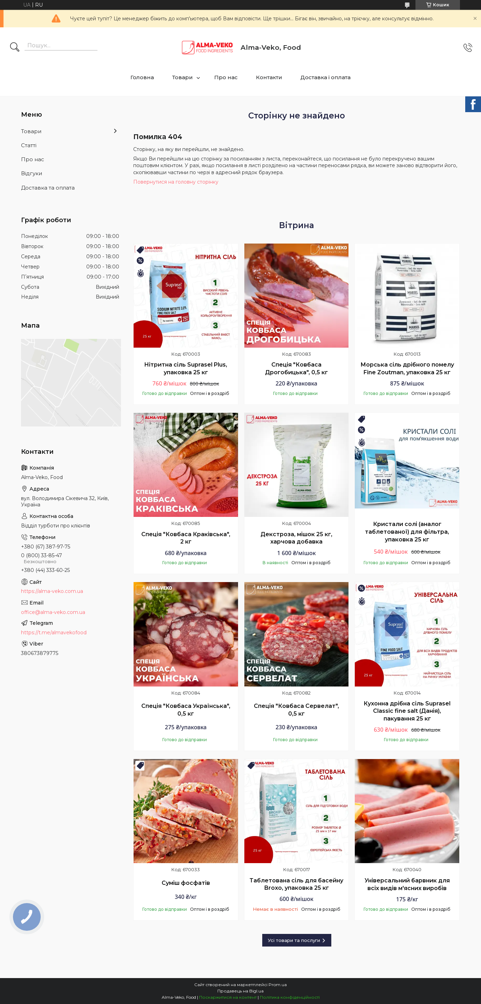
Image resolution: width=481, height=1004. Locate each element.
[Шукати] (14, 47)
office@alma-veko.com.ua (53, 612)
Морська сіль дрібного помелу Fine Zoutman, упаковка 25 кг (407, 368)
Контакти (269, 77)
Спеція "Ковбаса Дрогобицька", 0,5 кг (296, 368)
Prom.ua (278, 984)
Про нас (226, 77)
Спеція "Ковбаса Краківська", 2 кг (185, 538)
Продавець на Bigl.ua (240, 990)
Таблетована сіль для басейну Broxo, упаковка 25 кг (296, 884)
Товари (182, 77)
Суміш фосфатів (186, 883)
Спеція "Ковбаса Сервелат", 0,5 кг (296, 710)
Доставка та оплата (48, 187)
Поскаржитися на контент (228, 997)
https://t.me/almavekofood (54, 632)
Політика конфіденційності (290, 997)
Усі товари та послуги (294, 940)
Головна (142, 77)
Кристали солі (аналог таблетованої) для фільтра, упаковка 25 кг (407, 531)
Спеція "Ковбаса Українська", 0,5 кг (185, 710)
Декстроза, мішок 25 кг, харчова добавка (296, 538)
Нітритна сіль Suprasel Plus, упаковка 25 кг (185, 368)
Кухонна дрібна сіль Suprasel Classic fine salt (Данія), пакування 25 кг (407, 711)
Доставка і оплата (325, 77)
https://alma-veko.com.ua (52, 591)
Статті (28, 145)
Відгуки (31, 173)
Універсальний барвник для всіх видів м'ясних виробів (407, 884)
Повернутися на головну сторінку (175, 182)
